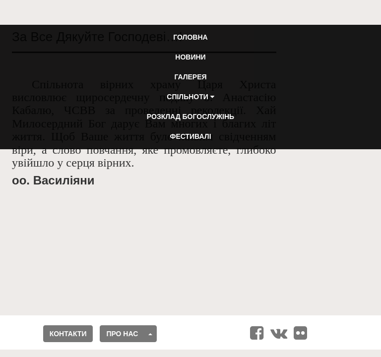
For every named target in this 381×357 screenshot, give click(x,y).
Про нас (122, 334)
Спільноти (190, 97)
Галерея (190, 77)
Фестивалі (190, 136)
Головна (190, 37)
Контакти (68, 334)
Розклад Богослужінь (190, 116)
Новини (190, 57)
